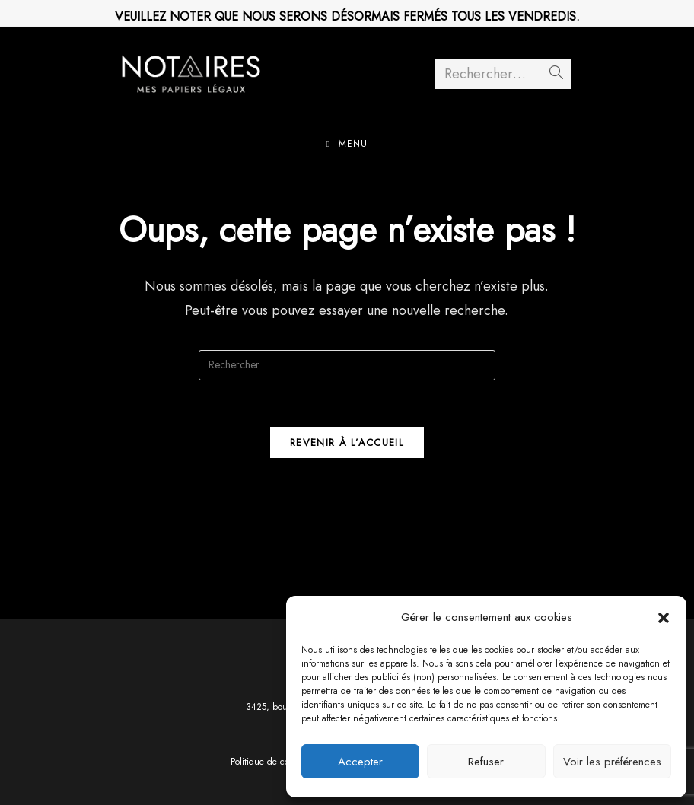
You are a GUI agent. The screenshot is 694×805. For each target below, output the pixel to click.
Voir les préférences (612, 761)
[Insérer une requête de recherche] (347, 365)
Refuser (486, 761)
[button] (663, 617)
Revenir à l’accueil (347, 442)
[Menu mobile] (347, 144)
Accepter (360, 761)
